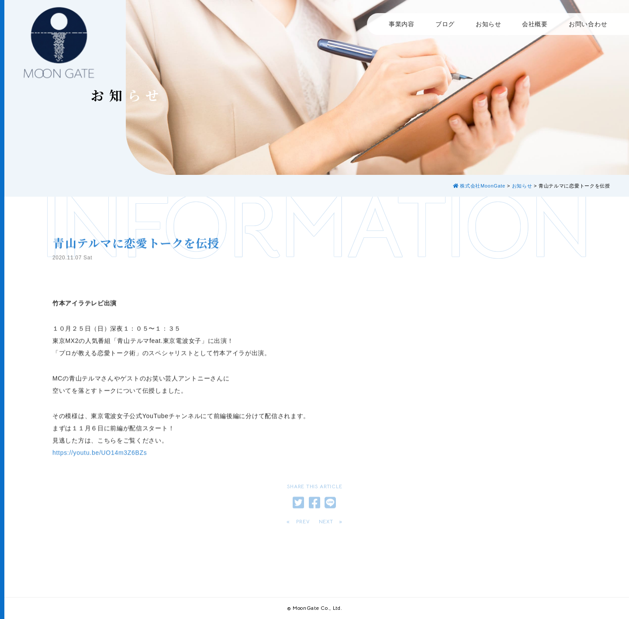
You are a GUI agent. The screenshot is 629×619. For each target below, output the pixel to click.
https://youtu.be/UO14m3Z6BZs (99, 464)
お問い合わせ (588, 24)
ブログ (445, 24)
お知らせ (488, 24)
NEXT (326, 523)
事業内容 (402, 24)
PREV (303, 523)
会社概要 (535, 24)
